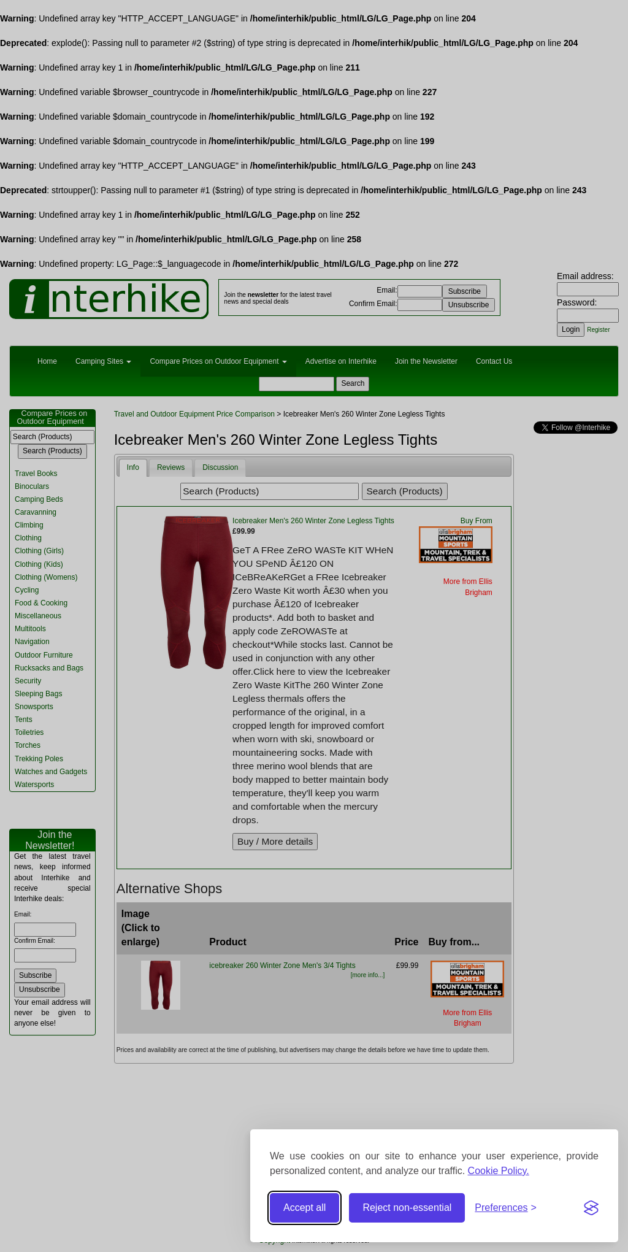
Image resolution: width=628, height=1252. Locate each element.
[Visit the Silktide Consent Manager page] (591, 1207)
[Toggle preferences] (506, 1208)
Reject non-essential (406, 1207)
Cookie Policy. (498, 1171)
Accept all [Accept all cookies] (304, 1207)
